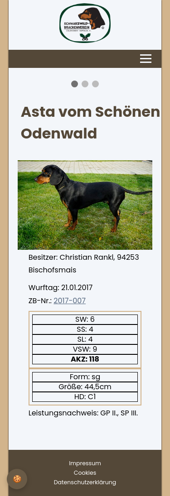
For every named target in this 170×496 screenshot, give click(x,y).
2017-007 (69, 301)
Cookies (85, 473)
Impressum (85, 463)
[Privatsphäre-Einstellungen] (17, 479)
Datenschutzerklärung (85, 482)
